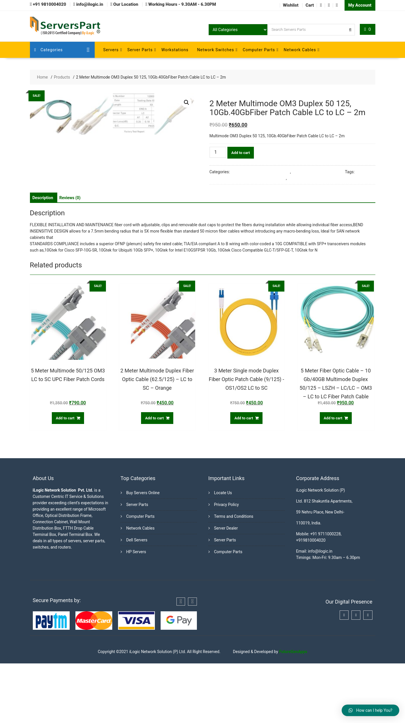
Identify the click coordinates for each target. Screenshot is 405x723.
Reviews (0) (70, 257)
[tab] (42, 257)
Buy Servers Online (143, 552)
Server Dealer (226, 587)
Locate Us (223, 552)
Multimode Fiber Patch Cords (318, 172)
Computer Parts (259, 49)
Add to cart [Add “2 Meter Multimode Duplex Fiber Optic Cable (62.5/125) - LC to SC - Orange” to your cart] (154, 477)
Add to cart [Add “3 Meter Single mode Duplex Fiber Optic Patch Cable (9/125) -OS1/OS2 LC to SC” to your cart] (243, 477)
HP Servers (136, 611)
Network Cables (300, 49)
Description (43, 257)
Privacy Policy (226, 564)
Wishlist (290, 5)
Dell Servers (137, 599)
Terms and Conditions (234, 576)
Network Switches (215, 49)
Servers (111, 49)
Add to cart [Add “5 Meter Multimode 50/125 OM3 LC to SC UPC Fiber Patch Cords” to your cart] (65, 477)
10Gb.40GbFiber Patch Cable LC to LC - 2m (248, 178)
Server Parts (140, 49)
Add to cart (240, 153)
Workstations (174, 49)
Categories (48, 49)
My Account (360, 5)
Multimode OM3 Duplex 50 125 (315, 178)
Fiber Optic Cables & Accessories (260, 172)
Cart (309, 5)
